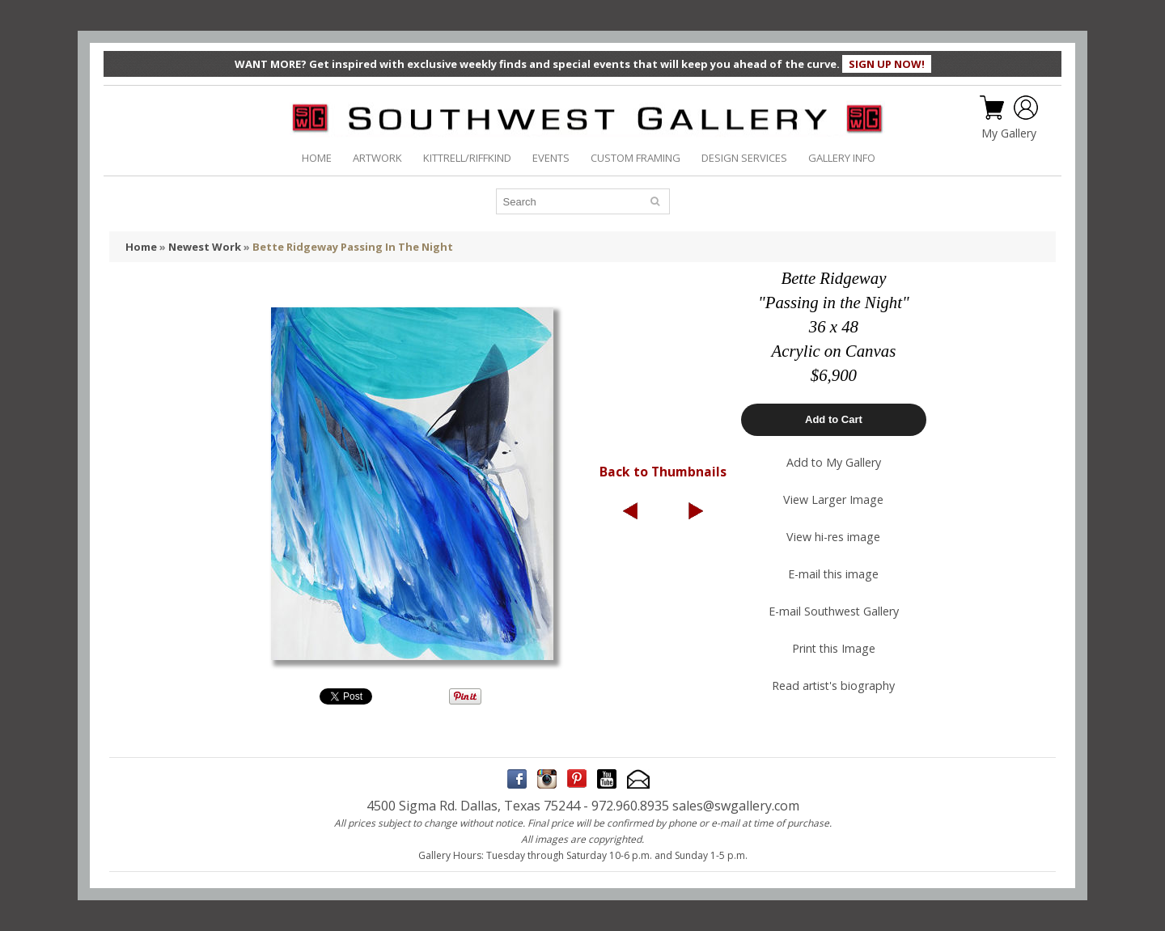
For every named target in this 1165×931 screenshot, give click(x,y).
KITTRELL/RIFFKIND (467, 157)
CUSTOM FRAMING (635, 157)
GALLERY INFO (841, 157)
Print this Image (833, 648)
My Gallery (1008, 133)
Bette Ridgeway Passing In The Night (352, 246)
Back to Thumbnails (663, 471)
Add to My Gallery (833, 462)
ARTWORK (377, 157)
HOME (317, 157)
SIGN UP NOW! (887, 64)
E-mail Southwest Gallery (834, 611)
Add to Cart (833, 419)
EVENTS (551, 157)
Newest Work (204, 246)
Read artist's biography (833, 685)
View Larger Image (833, 499)
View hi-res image (833, 536)
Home (141, 246)
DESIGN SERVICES (744, 157)
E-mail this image (833, 574)
